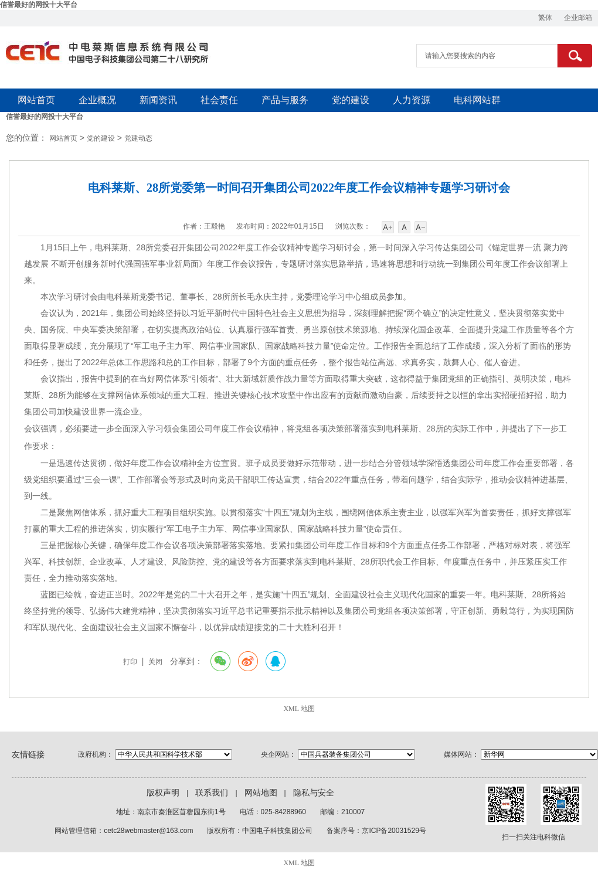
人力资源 (411, 100)
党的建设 (350, 100)
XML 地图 (298, 709)
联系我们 (211, 792)
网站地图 (260, 792)
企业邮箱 (578, 17)
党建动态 (138, 138)
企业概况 (97, 100)
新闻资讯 (158, 100)
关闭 (155, 662)
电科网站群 (477, 100)
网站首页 (36, 100)
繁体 (545, 17)
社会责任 (219, 100)
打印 (130, 662)
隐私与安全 (313, 792)
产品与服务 (284, 100)
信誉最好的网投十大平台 (38, 5)
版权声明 (163, 792)
